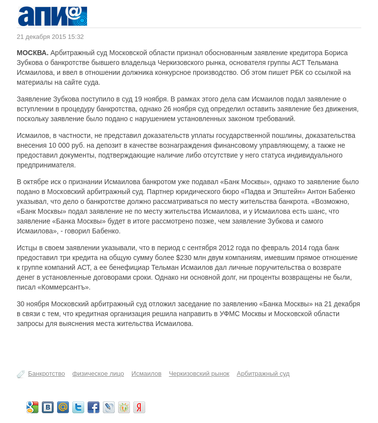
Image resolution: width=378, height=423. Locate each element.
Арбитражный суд (263, 373)
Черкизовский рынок (199, 373)
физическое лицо (98, 373)
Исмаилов (146, 373)
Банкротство (46, 373)
